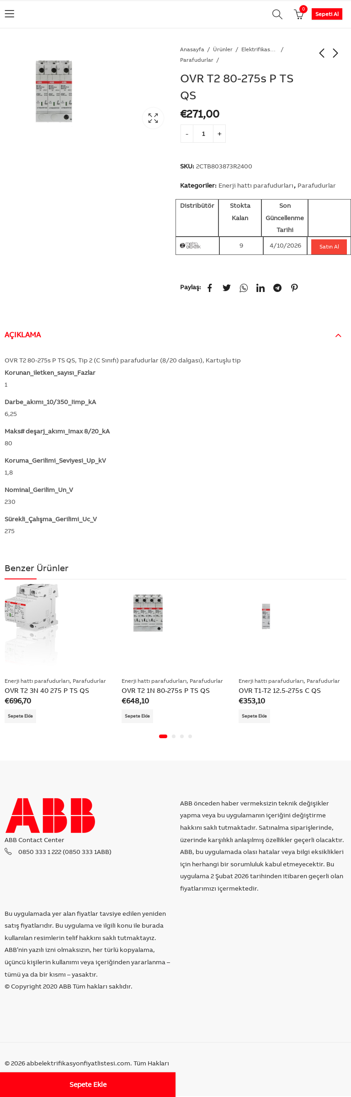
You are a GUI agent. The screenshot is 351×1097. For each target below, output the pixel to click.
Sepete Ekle (87, 1084)
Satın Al (329, 246)
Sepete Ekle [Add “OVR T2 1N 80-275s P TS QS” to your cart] (139, 716)
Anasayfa (192, 49)
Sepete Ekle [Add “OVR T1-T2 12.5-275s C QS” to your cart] (256, 716)
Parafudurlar (196, 59)
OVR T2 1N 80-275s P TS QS (166, 690)
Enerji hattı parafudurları (255, 185)
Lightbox (153, 118)
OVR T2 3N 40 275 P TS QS (47, 690)
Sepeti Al (327, 14)
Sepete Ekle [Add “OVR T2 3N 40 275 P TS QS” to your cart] (22, 716)
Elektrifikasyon (259, 49)
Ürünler (223, 49)
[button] (163, 737)
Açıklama (23, 334)
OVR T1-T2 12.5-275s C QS (280, 690)
